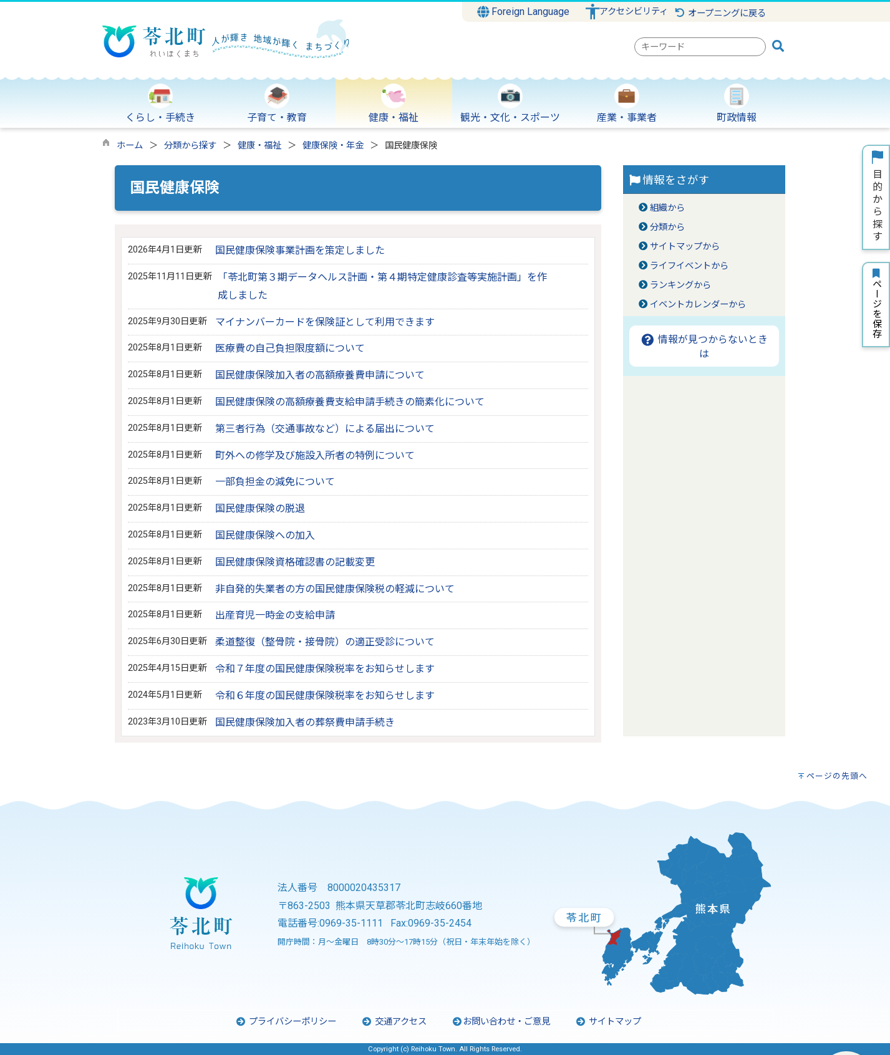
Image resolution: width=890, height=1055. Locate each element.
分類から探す (190, 145)
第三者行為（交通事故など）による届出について (325, 429)
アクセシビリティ (633, 11)
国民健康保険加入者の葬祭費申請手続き (305, 722)
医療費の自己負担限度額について (290, 348)
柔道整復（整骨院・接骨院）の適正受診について (325, 642)
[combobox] (700, 46)
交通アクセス (394, 1021)
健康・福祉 (259, 145)
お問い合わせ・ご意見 (501, 1021)
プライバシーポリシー (285, 1021)
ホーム (130, 145)
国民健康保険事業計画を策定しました (300, 250)
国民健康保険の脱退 (260, 508)
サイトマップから (685, 246)
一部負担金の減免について (275, 482)
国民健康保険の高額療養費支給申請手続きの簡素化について (350, 402)
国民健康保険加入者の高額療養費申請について (320, 375)
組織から (667, 208)
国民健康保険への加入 (265, 535)
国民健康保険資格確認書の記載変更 (295, 562)
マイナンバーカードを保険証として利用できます (325, 322)
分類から (667, 227)
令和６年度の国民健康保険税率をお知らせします (325, 695)
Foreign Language (523, 12)
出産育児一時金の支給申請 (275, 615)
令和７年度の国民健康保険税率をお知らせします (325, 669)
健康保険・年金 (333, 145)
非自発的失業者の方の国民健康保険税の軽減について (335, 589)
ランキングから (680, 285)
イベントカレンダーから (698, 304)
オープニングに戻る (720, 13)
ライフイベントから (689, 266)
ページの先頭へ (837, 776)
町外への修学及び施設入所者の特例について (315, 455)
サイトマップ (608, 1021)
